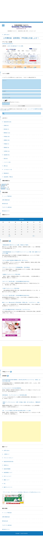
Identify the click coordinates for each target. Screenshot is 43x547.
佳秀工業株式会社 (6, 199)
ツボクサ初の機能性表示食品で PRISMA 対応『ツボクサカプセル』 (16, 309)
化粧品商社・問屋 (8, 176)
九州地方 (6, 151)
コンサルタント (8, 169)
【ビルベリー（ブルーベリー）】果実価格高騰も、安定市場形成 (16, 267)
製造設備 (6, 173)
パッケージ (7, 162)
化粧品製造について (8, 472)
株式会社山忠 (5, 203)
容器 (6, 158)
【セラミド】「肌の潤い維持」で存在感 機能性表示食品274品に (16, 281)
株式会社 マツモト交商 (18, 46)
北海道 (6, 125)
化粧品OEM (7, 121)
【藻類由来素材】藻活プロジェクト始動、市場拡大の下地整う (15, 244)
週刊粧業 (4, 375)
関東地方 (7, 132)
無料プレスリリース (8, 487)
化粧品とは (6, 465)
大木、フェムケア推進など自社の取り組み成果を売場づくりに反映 (16, 410)
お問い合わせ (6, 450)
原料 (6, 165)
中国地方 (6, 143)
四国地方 (6, 147)
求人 (5, 483)
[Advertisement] (21, 11)
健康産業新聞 (5, 241)
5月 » (34, 235)
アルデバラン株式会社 (7, 207)
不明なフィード (6, 371)
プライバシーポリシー (8, 457)
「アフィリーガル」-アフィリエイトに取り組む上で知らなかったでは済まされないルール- (21, 492)
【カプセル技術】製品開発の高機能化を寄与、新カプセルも (15, 260)
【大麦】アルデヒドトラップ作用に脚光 (10, 288)
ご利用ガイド (6, 454)
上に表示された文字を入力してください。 (11, 102)
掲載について (6, 479)
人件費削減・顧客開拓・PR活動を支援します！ (21, 38)
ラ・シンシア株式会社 (7, 196)
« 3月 (9, 235)
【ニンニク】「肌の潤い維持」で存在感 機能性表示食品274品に (16, 295)
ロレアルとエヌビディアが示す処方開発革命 (11, 388)
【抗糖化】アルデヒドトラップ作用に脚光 (11, 274)
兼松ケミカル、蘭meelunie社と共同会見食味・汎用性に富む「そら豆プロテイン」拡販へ (21, 302)
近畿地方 (6, 140)
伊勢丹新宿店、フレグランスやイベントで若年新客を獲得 (14, 395)
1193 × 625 (10, 46)
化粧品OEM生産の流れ (8, 461)
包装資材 (6, 154)
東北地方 (6, 129)
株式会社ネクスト (6, 210)
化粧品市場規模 (7, 468)
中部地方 (6, 136)
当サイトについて (7, 476)
